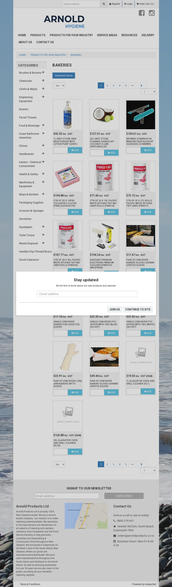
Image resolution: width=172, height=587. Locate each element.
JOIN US (114, 309)
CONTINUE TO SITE (137, 309)
